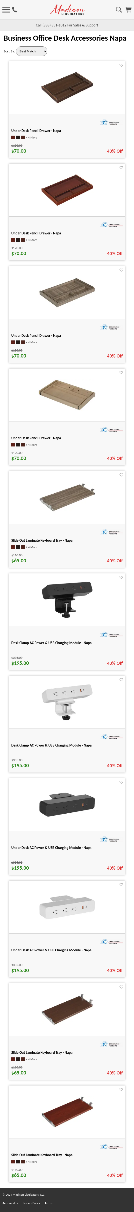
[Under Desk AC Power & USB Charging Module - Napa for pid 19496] (67, 919)
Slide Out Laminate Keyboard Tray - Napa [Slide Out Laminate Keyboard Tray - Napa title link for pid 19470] (42, 1052)
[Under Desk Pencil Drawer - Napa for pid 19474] (67, 307)
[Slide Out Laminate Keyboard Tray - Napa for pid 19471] (67, 511)
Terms (48, 1203)
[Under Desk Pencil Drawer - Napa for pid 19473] (67, 102)
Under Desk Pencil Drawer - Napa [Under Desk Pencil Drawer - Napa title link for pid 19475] (36, 233)
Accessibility (10, 1203)
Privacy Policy (31, 1203)
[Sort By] (31, 51)
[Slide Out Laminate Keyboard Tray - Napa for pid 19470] (67, 1024)
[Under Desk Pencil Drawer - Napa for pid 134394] (67, 409)
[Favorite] (121, 65)
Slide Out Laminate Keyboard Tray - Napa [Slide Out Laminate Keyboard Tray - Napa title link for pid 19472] (42, 1155)
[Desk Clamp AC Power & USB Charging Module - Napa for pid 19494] (67, 719)
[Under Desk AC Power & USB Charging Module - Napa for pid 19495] (67, 816)
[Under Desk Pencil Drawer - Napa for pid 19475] (67, 205)
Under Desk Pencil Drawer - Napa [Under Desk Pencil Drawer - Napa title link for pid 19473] (36, 131)
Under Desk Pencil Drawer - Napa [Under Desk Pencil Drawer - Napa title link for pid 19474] (36, 335)
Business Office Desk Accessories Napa (65, 38)
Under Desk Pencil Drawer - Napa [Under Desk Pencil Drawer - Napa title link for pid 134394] (36, 438)
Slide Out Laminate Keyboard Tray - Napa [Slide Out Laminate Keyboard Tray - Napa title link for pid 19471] (42, 540)
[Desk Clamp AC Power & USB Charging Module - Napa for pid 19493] (67, 617)
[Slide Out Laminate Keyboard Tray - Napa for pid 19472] (67, 1126)
